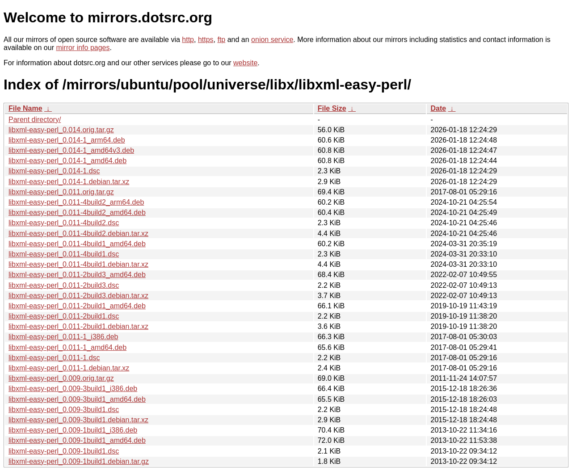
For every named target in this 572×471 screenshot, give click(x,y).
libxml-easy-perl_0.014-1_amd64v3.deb (71, 150)
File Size (332, 108)
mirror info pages (82, 47)
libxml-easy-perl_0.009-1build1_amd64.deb (77, 440)
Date (438, 108)
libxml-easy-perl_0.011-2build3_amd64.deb (77, 274)
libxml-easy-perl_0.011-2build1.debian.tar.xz (78, 326)
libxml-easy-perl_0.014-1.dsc (54, 171)
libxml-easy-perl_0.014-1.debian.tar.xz (68, 181)
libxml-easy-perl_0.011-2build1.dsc (63, 316)
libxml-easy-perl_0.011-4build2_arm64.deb (76, 202)
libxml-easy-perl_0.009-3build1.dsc (63, 409)
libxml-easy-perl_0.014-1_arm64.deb (66, 140)
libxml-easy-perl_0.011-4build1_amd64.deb (77, 244)
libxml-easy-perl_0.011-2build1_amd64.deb (77, 306)
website (245, 63)
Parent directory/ (34, 119)
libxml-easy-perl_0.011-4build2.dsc (63, 223)
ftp (221, 39)
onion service (272, 39)
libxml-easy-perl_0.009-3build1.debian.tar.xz (78, 420)
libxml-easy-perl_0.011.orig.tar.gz (61, 192)
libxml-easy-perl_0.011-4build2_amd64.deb (77, 212)
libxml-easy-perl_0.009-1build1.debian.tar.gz (78, 461)
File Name (25, 108)
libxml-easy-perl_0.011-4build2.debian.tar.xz (78, 233)
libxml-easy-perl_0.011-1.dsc (54, 358)
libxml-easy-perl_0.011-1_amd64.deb (67, 347)
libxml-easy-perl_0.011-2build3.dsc (63, 285)
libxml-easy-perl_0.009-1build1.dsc (63, 451)
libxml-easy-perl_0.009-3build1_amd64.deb (77, 399)
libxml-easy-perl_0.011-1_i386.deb (63, 337)
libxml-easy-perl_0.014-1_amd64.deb (67, 160)
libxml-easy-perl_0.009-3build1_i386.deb (72, 388)
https (206, 39)
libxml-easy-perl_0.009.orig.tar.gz (61, 378)
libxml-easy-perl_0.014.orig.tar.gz (61, 130)
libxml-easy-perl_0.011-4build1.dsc (63, 254)
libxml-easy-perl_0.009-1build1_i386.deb (72, 430)
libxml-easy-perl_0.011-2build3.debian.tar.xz (78, 295)
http (188, 39)
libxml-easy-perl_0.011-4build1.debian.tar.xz (78, 264)
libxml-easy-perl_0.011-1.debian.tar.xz (68, 368)
